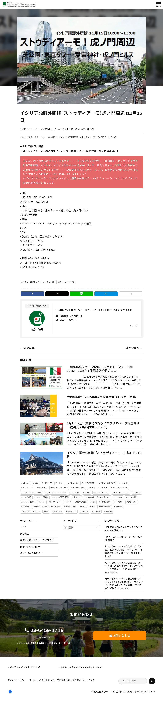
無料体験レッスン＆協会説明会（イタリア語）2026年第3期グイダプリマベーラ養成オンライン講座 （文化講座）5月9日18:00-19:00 (124, 583)
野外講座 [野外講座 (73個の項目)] (96, 511)
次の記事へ (132, 348)
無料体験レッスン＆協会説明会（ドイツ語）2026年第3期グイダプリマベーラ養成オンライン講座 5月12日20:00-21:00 (124, 567)
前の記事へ (30, 348)
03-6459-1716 (46, 630)
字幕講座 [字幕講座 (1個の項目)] (119, 502)
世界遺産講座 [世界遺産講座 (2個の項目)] (81, 502)
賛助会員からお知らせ (31, 553)
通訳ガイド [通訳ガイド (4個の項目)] (58, 511)
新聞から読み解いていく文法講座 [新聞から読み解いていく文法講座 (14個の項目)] (47, 507)
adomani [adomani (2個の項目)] (26, 483)
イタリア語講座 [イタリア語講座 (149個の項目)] (89, 483)
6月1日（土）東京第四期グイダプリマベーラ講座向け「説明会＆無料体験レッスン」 (103, 425)
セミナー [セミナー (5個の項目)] (77, 497)
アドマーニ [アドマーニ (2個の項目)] (47, 483)
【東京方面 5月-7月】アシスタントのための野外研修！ (124, 529)
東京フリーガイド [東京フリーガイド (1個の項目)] (88, 507)
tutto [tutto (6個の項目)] (36, 483)
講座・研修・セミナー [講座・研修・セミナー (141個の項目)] (31, 511)
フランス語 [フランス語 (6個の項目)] (131, 497)
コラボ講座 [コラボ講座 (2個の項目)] (75, 492)
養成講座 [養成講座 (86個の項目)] (108, 511)
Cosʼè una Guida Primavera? (25, 667)
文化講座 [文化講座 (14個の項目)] (26, 507)
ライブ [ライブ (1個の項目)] (42, 502)
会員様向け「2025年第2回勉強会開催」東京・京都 (101, 397)
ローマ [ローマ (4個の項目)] (68, 502)
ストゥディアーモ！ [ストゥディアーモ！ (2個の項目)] (121, 492)
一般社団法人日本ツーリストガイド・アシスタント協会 (115, 692)
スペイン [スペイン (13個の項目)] (137, 492)
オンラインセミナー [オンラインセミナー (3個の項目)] (59, 488)
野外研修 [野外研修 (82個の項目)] (84, 511)
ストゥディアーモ (66, 282)
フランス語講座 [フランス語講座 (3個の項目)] (29, 502)
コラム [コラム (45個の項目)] (87, 492)
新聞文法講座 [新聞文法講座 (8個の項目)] (71, 507)
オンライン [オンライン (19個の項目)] (42, 488)
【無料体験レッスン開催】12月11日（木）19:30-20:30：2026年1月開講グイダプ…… (100, 368)
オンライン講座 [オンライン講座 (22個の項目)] (79, 488)
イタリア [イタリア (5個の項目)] (60, 483)
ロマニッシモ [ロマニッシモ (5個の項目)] (55, 502)
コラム (23, 527)
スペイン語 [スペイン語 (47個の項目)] (27, 497)
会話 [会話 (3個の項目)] (93, 502)
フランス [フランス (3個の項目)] (118, 497)
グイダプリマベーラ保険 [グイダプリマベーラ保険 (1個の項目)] (32, 492)
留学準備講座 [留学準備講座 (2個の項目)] (105, 507)
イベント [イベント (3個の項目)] (124, 483)
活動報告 (24, 534)
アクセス (65, 643)
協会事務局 (37, 329)
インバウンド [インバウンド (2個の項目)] (28, 488)
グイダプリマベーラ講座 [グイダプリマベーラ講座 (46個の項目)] (56, 492)
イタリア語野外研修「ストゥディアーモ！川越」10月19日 (105, 454)
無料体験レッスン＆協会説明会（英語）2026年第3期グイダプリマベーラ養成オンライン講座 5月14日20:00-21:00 (124, 551)
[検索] (152, 681)
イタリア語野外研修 (31, 282)
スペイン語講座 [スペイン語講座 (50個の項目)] (42, 497)
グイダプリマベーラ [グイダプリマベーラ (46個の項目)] (120, 488)
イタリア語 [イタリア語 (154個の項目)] (73, 483)
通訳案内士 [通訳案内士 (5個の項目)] (72, 511)
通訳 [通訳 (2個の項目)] (47, 511)
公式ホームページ (68, 320)
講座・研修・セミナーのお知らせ (36, 129)
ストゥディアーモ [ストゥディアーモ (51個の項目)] (101, 492)
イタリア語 (49, 282)
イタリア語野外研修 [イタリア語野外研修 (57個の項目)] (108, 483)
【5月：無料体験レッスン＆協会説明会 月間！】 (123, 538)
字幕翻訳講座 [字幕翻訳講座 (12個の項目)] (105, 502)
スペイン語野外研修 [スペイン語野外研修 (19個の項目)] (61, 497)
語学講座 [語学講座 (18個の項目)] (119, 507)
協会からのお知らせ (30, 546)
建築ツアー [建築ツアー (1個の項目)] (132, 502)
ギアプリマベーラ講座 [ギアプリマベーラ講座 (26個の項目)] (98, 488)
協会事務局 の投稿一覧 (71, 316)
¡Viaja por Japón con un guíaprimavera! (81, 667)
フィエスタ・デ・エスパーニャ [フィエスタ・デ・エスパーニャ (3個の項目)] (98, 497)
